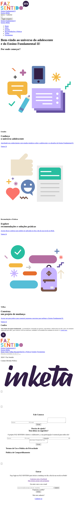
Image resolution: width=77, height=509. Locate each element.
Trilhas (7, 33)
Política (14, 361)
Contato (3, 361)
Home (7, 26)
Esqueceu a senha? (38, 491)
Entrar (38, 493)
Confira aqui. (63, 330)
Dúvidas (9, 361)
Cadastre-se (38, 500)
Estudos (7, 30)
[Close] (1, 391)
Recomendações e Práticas (13, 31)
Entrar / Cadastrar (6, 15)
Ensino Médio (5, 13)
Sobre (7, 28)
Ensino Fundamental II (8, 11)
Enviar (38, 425)
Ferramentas (9, 35)
